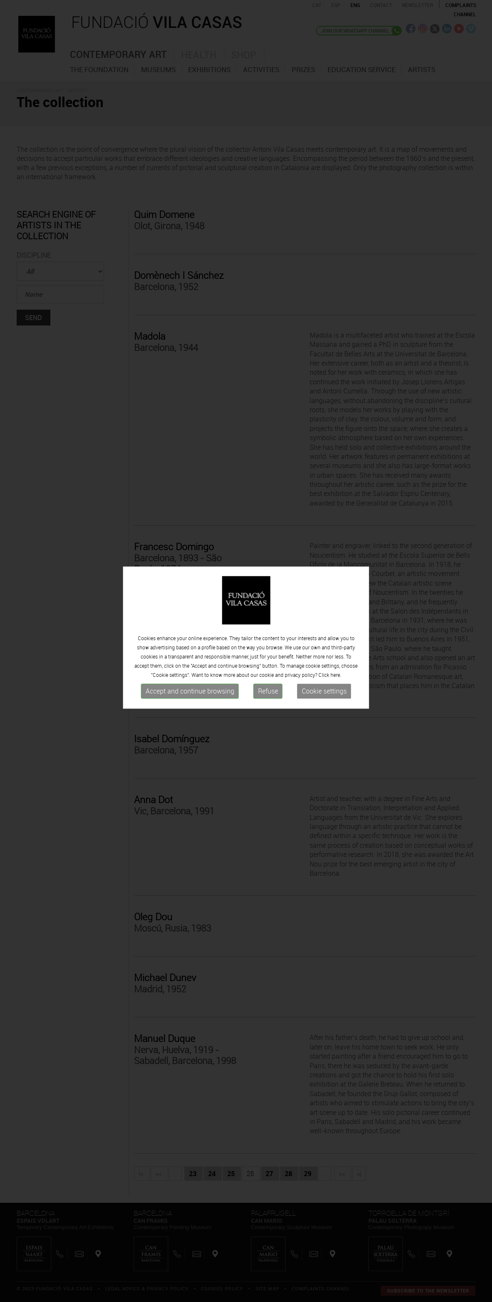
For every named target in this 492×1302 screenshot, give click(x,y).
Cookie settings (324, 673)
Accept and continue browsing (190, 673)
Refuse (268, 673)
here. (335, 657)
